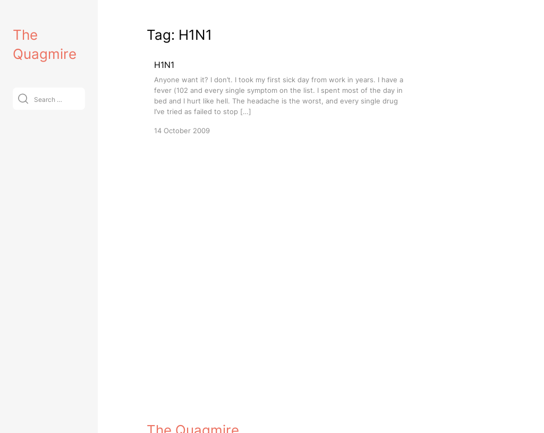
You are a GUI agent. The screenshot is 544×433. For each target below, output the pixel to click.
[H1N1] (279, 97)
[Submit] (23, 98)
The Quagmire (193, 415)
